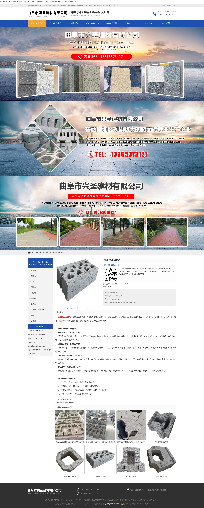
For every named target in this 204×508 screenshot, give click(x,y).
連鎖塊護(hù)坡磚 (161, 476)
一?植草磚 (32, 270)
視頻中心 (130, 23)
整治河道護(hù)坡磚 (161, 442)
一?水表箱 (32, 321)
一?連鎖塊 (32, 293)
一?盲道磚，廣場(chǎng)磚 (38, 310)
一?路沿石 (32, 276)
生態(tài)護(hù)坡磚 (67, 402)
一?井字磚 (32, 298)
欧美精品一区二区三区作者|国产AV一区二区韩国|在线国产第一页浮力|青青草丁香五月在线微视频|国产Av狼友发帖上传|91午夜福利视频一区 (39, 1)
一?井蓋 (31, 315)
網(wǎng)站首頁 (37, 23)
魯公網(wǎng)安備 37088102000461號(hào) (135, 504)
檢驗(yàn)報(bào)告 (93, 23)
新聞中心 (74, 23)
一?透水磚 (32, 287)
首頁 (44, 252)
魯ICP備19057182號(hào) (112, 504)
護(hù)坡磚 (60, 252)
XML (174, 5)
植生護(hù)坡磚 (66, 399)
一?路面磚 (32, 304)
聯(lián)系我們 (167, 23)
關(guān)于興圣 (111, 23)
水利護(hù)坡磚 (100, 476)
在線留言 (148, 23)
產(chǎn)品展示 (55, 23)
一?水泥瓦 (32, 281)
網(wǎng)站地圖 (166, 5)
